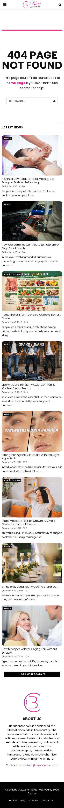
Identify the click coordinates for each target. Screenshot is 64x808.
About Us (12, 800)
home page (15, 83)
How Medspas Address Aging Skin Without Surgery (29, 651)
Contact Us (47, 800)
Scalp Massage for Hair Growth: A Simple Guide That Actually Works (28, 522)
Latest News (12, 127)
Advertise (33, 800)
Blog (22, 800)
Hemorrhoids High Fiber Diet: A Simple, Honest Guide (31, 316)
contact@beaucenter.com (40, 765)
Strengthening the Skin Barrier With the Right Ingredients (30, 456)
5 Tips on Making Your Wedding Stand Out (30, 587)
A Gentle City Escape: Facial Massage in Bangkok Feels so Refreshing (28, 180)
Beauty (7, 138)
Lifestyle (8, 546)
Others (7, 204)
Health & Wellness (12, 274)
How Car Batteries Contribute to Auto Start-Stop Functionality (30, 246)
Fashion (7, 344)
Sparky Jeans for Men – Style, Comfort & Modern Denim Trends (28, 386)
